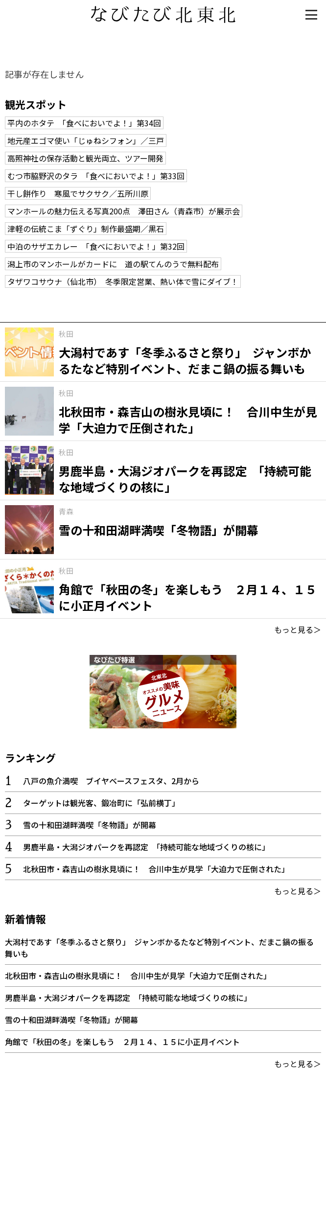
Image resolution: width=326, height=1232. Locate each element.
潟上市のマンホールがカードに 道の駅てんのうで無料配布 (113, 264)
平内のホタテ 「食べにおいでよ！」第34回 (84, 123)
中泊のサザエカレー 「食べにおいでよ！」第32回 (96, 246)
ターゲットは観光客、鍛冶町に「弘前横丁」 (101, 803)
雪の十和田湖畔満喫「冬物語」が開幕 (89, 825)
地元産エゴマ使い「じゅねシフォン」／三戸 (85, 140)
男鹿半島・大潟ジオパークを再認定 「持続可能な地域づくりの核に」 (146, 847)
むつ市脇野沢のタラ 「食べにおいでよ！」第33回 (96, 176)
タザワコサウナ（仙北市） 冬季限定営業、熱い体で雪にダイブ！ (122, 281)
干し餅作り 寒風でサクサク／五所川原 (77, 193)
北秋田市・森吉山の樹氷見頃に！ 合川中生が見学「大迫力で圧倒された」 (156, 869)
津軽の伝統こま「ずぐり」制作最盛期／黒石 (85, 228)
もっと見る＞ (297, 629)
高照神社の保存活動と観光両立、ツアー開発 (85, 158)
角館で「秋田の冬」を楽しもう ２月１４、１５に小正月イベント (122, 1041)
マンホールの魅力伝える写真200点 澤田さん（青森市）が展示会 (123, 211)
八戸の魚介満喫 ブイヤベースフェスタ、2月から (111, 781)
